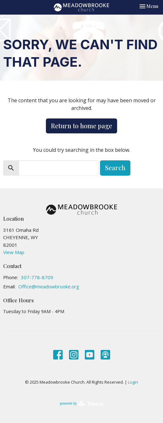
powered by (81, 404)
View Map (13, 252)
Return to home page (81, 125)
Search (115, 167)
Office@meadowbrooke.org (48, 286)
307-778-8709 (37, 277)
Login (133, 382)
